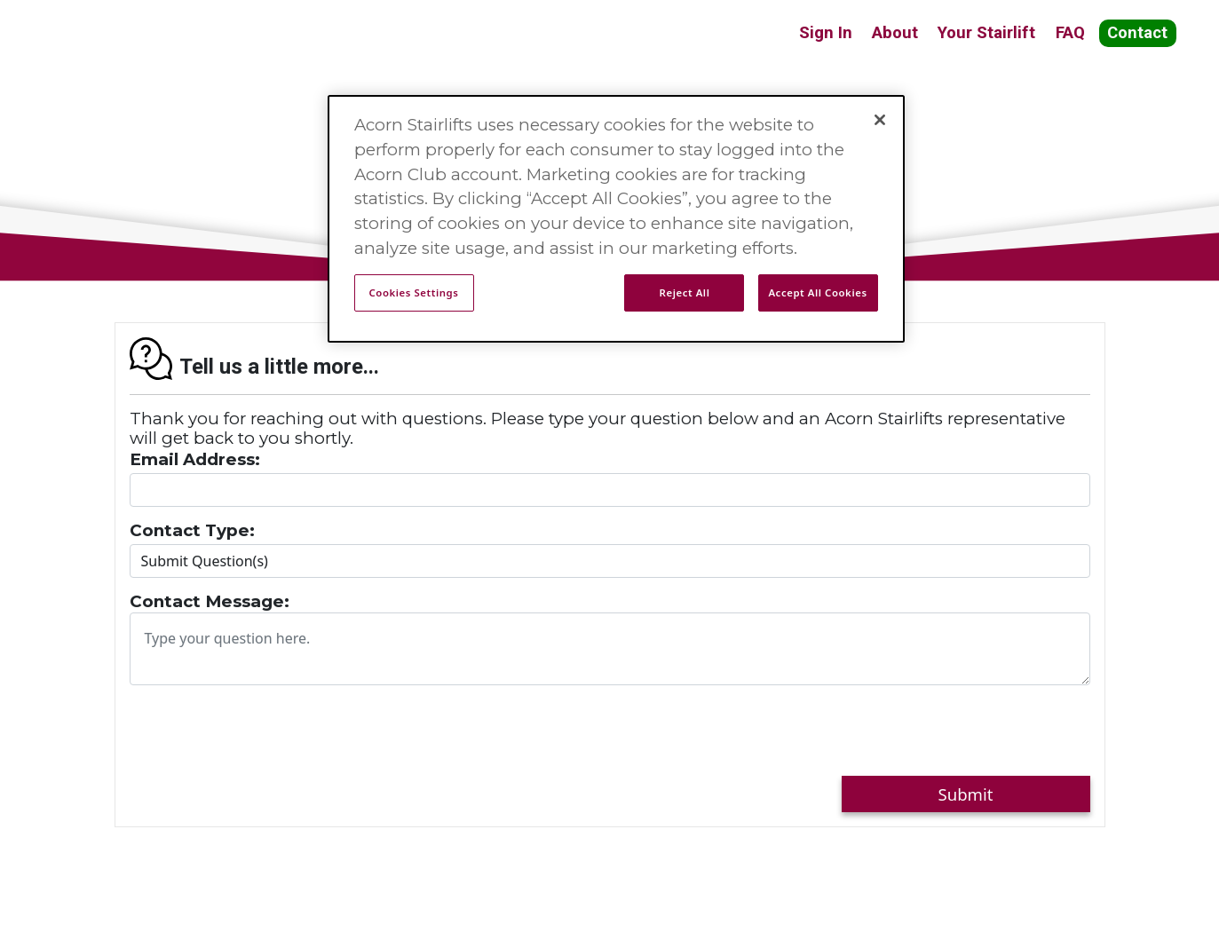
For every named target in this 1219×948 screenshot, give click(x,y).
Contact (1137, 33)
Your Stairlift (986, 33)
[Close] (879, 119)
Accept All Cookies (817, 292)
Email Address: (195, 460)
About (895, 33)
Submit (965, 794)
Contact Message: (209, 602)
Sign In (825, 33)
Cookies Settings (414, 292)
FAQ (1070, 33)
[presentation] (265, 734)
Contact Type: (192, 531)
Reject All (685, 292)
